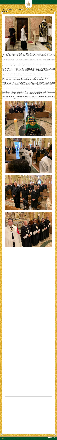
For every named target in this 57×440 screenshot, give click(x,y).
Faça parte (43, 2)
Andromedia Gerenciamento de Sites (49, 438)
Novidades (36, 2)
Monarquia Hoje (21, 2)
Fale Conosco (50, 2)
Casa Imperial (6, 2)
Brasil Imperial (13, 2)
